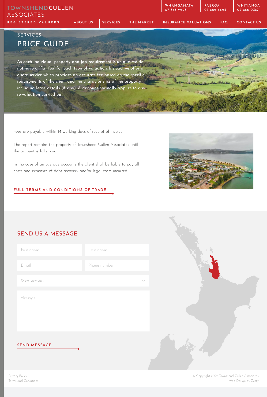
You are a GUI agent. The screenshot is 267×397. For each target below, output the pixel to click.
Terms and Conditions (23, 381)
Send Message (34, 345)
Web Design (237, 381)
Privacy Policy (17, 376)
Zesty (255, 381)
